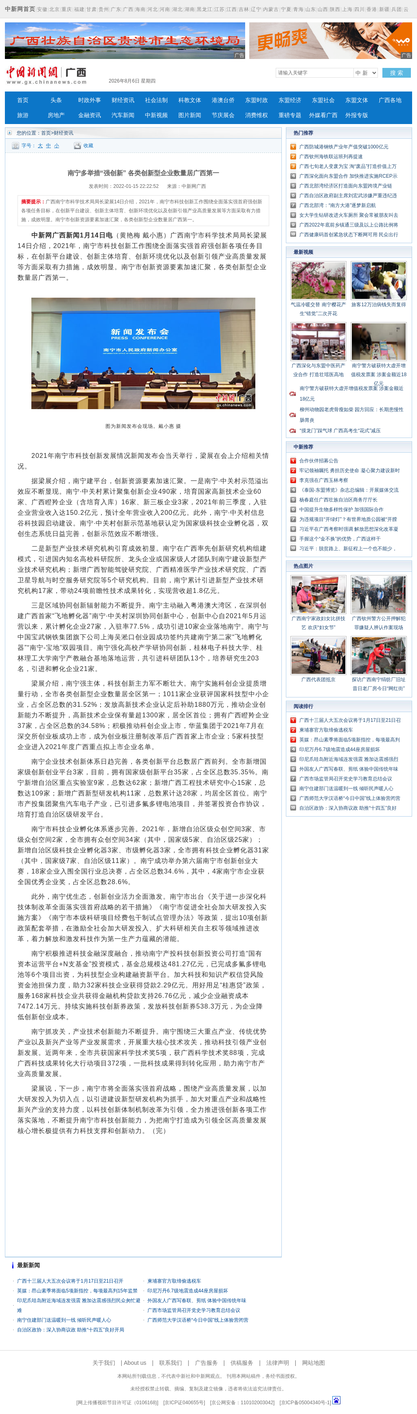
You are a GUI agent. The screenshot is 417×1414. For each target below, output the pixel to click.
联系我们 (170, 1363)
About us (135, 1363)
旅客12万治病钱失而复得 (378, 304)
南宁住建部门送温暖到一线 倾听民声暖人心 (64, 1320)
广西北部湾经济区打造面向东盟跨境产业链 (345, 186)
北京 (54, 9)
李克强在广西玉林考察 (323, 480)
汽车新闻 (123, 115)
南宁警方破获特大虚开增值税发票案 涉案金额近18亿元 (379, 374)
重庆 (66, 9)
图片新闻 (189, 115)
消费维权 (256, 115)
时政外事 (89, 100)
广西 (128, 9)
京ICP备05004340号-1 (305, 1402)
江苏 (219, 9)
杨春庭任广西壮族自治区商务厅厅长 (338, 500)
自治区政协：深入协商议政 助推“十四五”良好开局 (70, 1330)
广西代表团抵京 (318, 679)
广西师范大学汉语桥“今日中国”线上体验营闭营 (197, 1320)
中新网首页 (20, 9)
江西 (231, 9)
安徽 (42, 9)
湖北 (177, 9)
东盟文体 (356, 100)
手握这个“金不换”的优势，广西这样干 (340, 539)
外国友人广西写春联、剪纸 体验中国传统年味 (196, 1300)
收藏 (88, 145)
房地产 (56, 115)
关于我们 (103, 1363)
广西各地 (390, 100)
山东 (310, 9)
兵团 (396, 9)
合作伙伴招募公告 (318, 461)
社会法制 (156, 100)
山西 (323, 9)
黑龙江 (205, 9)
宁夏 (286, 9)
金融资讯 (89, 115)
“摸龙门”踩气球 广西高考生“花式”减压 (340, 431)
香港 (372, 9)
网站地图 (313, 1363)
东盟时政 (256, 100)
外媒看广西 (323, 115)
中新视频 (156, 115)
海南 (140, 9)
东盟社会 (323, 100)
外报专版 (356, 115)
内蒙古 (271, 9)
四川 (359, 9)
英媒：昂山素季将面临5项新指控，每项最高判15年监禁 (77, 1291)
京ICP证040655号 (184, 1402)
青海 (298, 9)
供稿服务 (241, 1363)
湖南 (189, 9)
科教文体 (189, 100)
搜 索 (396, 73)
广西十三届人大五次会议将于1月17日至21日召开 (70, 1281)
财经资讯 (123, 100)
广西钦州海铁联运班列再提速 (331, 156)
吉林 (244, 9)
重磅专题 (290, 115)
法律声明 (277, 1363)
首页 (23, 100)
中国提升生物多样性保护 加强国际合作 (341, 509)
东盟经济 (290, 100)
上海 (347, 9)
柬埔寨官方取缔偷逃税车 (174, 1281)
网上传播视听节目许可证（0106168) (117, 1402)
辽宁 (256, 9)
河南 (165, 9)
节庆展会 (223, 115)
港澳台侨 (223, 100)
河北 (152, 9)
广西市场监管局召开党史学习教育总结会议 (193, 1310)
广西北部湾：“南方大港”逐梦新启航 (337, 205)
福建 (79, 9)
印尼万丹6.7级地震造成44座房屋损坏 (187, 1291)
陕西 (335, 9)
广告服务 (206, 1363)
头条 (56, 100)
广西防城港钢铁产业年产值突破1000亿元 (343, 147)
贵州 (104, 9)
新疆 (384, 9)
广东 (116, 9)
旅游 (23, 115)
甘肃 (91, 9)
